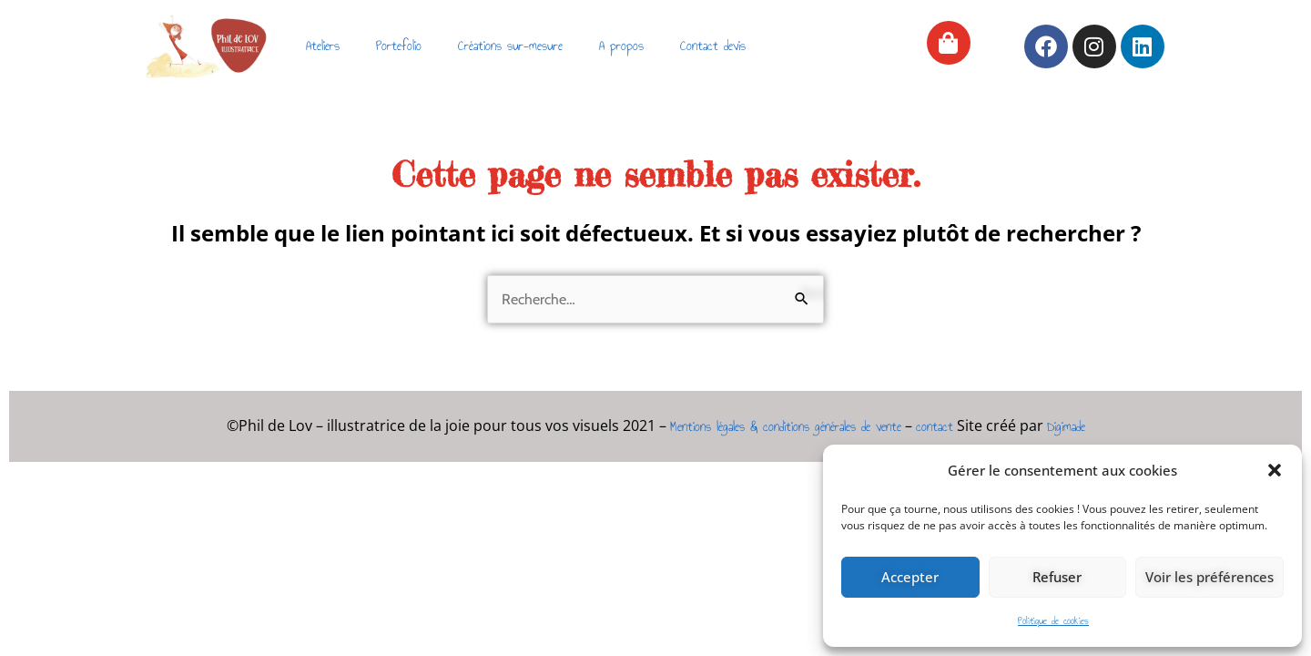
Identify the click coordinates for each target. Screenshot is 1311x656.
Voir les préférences (1209, 577)
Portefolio (399, 46)
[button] (1274, 470)
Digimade (1066, 426)
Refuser (1057, 577)
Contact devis (713, 46)
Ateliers (323, 46)
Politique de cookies (1053, 621)
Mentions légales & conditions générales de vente (785, 426)
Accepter (910, 577)
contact (934, 426)
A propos (621, 46)
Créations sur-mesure (510, 46)
